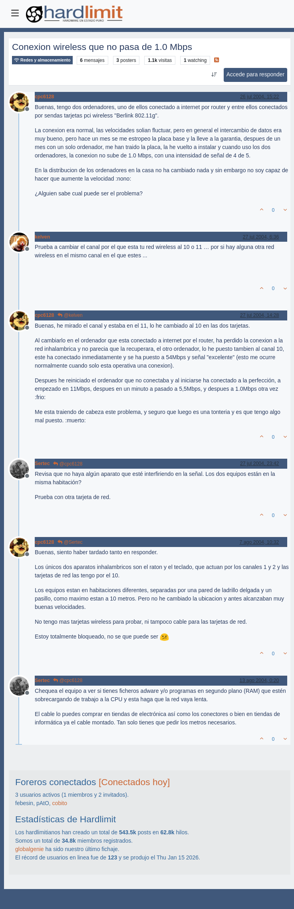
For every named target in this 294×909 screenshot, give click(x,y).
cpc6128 (44, 96)
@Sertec (70, 542)
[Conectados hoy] (134, 782)
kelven (42, 237)
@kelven (70, 315)
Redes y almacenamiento (42, 60)
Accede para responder (255, 74)
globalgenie (29, 849)
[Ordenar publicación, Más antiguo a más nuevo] (213, 74)
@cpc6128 (67, 464)
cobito (59, 803)
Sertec (42, 463)
